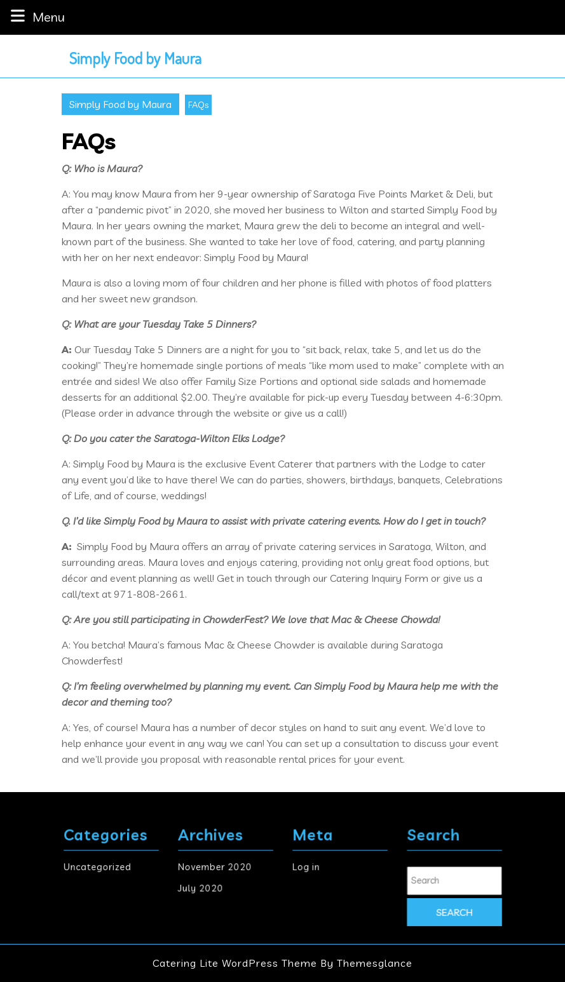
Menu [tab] (36, 16)
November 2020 (218, 867)
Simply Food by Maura (135, 58)
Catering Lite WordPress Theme (235, 963)
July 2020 (209, 881)
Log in (318, 867)
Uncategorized (102, 867)
